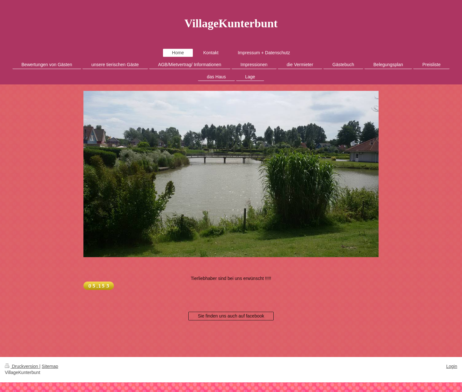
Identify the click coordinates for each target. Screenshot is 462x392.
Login (451, 366)
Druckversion (22, 366)
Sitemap (50, 366)
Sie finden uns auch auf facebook (231, 315)
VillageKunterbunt (231, 23)
